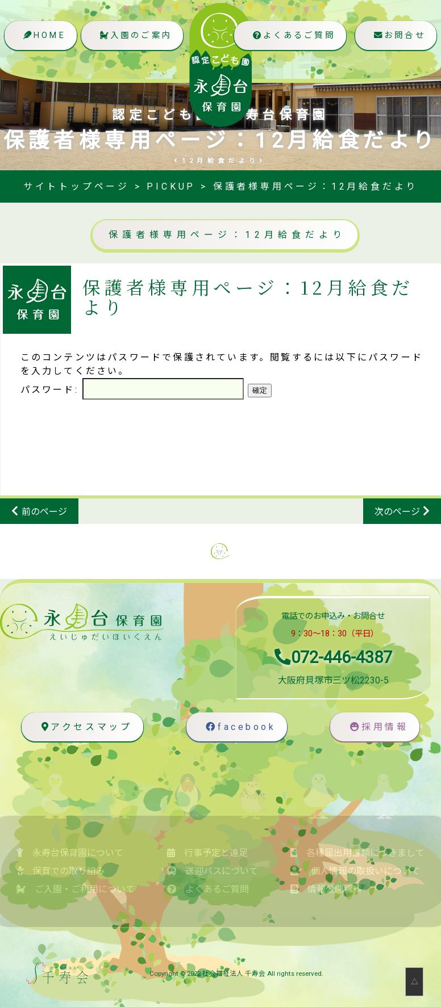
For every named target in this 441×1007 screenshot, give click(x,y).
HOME (42, 36)
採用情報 (377, 726)
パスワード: (132, 389)
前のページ (44, 511)
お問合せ (397, 36)
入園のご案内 (135, 36)
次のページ (397, 511)
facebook (239, 726)
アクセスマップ (84, 726)
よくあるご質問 (291, 36)
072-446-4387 (333, 657)
